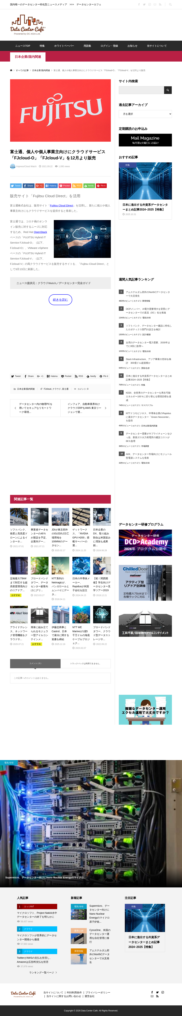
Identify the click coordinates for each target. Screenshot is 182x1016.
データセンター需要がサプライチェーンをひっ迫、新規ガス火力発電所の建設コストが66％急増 (149, 437)
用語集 (87, 45)
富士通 (65, 389)
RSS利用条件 (74, 992)
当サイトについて (157, 45)
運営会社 (90, 996)
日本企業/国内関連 (28, 57)
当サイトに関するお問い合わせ (63, 996)
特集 (42, 45)
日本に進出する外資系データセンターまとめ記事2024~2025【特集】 (149, 378)
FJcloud (47, 389)
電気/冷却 (146, 318)
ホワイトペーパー (64, 45)
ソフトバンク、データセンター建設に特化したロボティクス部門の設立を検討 (149, 327)
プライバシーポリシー (98, 992)
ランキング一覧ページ (41, 972)
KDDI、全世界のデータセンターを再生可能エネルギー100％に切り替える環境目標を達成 (148, 396)
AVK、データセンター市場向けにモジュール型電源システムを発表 (149, 456)
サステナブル (147, 405)
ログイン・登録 (109, 45)
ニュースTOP (22, 45)
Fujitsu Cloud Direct (61, 205)
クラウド (56, 389)
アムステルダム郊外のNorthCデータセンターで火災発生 (148, 294)
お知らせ (132, 45)
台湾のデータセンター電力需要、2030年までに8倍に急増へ (148, 344)
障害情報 (146, 301)
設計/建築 (146, 334)
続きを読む (60, 299)
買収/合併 (145, 368)
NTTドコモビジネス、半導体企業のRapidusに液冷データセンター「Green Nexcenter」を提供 (148, 417)
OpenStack (40, 231)
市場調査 (145, 446)
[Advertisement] (113, 25)
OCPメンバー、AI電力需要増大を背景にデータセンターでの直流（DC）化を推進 (148, 311)
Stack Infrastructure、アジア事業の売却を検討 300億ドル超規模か (148, 361)
